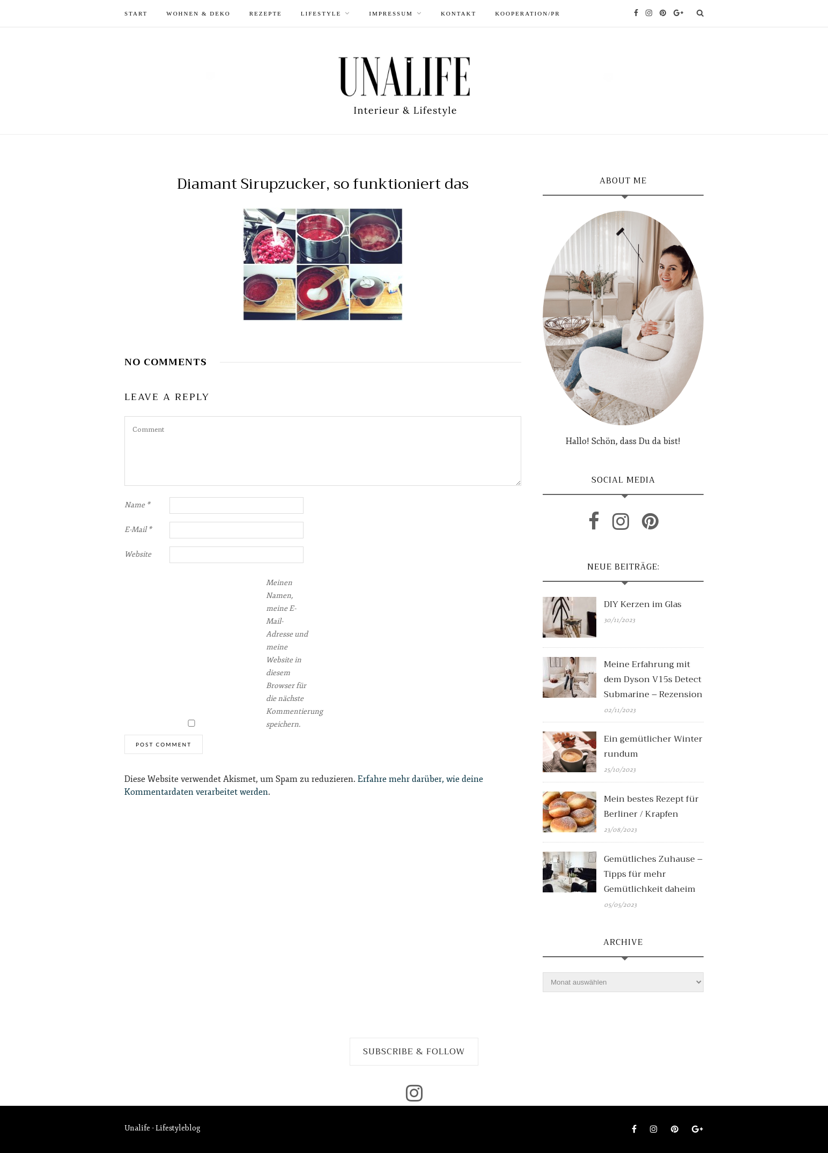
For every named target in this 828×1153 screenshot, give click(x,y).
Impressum (391, 13)
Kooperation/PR (527, 13)
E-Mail (138, 529)
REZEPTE (265, 13)
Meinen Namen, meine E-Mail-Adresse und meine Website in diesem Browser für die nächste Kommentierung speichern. (287, 653)
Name (137, 504)
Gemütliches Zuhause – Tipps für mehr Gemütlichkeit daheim (653, 874)
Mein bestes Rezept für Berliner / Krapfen (651, 807)
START (135, 13)
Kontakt (458, 13)
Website (137, 554)
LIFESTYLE (321, 13)
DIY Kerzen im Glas (643, 604)
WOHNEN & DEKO (198, 13)
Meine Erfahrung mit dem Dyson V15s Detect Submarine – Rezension (653, 679)
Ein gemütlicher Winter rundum (653, 746)
